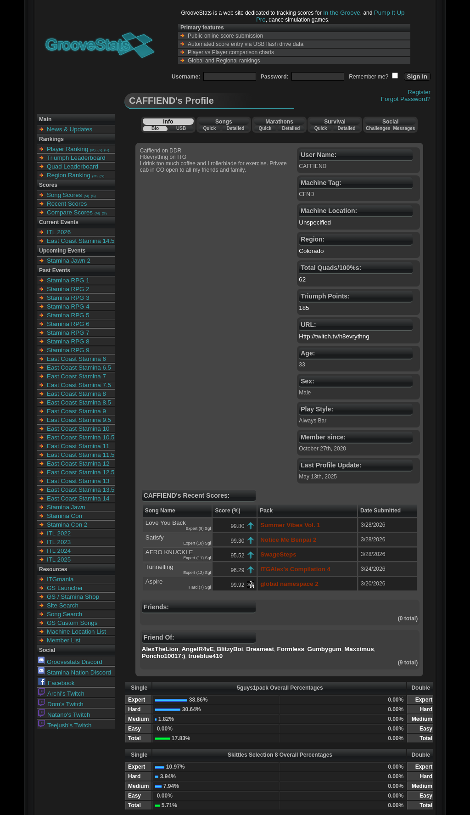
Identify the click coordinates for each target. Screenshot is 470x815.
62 (302, 279)
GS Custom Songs (72, 622)
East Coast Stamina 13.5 (80, 489)
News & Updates (69, 129)
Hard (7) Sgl (200, 587)
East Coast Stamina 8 (76, 393)
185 (304, 307)
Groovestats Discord (70, 661)
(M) (92, 150)
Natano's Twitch (64, 714)
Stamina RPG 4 (68, 306)
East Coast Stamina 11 (78, 446)
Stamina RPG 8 (68, 341)
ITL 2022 (59, 533)
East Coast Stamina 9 (76, 411)
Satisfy (154, 537)
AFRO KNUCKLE (169, 552)
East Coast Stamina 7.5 (79, 385)
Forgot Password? (406, 99)
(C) (106, 150)
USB (181, 128)
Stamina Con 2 (67, 524)
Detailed (235, 128)
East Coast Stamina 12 (78, 463)
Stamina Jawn (66, 507)
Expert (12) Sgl (197, 572)
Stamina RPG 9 (68, 350)
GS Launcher (65, 588)
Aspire (154, 581)
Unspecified (315, 222)
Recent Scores (67, 203)
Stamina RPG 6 (68, 323)
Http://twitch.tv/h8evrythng (334, 336)
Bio (155, 128)
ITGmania (60, 579)
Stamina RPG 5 (68, 315)
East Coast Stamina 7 (76, 376)
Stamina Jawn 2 (68, 260)
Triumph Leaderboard (76, 157)
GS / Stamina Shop (73, 596)
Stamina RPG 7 (68, 332)
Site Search (62, 605)
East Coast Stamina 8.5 (79, 402)
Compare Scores (70, 212)
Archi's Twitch (61, 693)
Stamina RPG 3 (68, 297)
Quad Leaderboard (72, 166)
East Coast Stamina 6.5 (79, 367)
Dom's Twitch (61, 704)
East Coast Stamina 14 (78, 498)
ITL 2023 (59, 542)
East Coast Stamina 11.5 (80, 454)
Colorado (311, 250)
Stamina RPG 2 (68, 289)
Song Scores (64, 194)
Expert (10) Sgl (197, 543)
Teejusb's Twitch (64, 725)
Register (419, 92)
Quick (209, 128)
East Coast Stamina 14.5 (80, 240)
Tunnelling (159, 566)
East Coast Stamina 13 (78, 481)
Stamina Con (64, 515)
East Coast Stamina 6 (76, 358)
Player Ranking (67, 149)
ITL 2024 (59, 550)
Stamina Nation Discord (74, 672)
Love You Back (165, 522)
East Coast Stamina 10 (78, 428)
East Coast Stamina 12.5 (80, 472)
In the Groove (341, 12)
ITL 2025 (59, 559)
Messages (404, 128)
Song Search (64, 614)
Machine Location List (76, 631)
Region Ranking (68, 175)
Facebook (56, 683)
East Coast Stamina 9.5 (79, 419)
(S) (99, 150)
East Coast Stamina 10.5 (80, 437)
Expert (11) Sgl (197, 558)
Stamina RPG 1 (68, 280)
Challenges (378, 128)
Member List (63, 640)
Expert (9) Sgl (198, 528)
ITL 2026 (59, 232)
